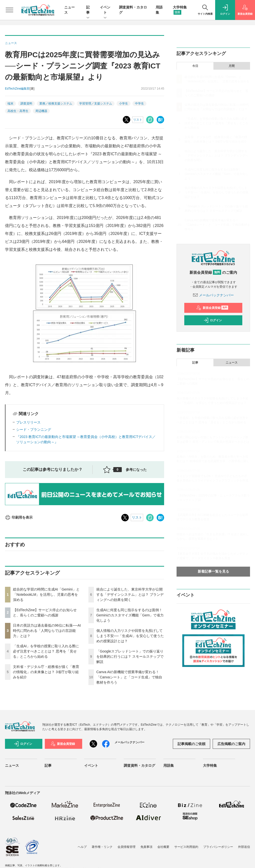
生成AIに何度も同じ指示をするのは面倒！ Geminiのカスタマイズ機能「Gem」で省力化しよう (130, 615)
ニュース (232, 362)
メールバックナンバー (213, 295)
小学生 (123, 103)
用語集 (168, 765)
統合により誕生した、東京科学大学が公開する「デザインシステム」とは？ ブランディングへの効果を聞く (130, 594)
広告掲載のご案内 (231, 744)
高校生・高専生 (17, 111)
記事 (87, 10)
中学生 (139, 103)
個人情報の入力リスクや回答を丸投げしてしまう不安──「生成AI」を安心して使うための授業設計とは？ (130, 636)
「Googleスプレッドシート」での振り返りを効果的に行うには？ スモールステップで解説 (130, 656)
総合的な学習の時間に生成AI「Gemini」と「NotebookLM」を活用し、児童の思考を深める (46, 594)
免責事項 (146, 847)
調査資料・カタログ (139, 765)
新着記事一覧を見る (213, 571)
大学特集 (210, 765)
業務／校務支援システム (55, 103)
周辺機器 (41, 111)
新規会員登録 (212, 307)
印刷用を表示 (19, 517)
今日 (195, 66)
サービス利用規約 (186, 847)
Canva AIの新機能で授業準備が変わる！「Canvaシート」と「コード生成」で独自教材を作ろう (129, 677)
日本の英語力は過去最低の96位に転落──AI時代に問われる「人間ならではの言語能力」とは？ (47, 630)
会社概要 (163, 847)
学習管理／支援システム (95, 103)
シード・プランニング (33, 430)
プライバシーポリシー (218, 847)
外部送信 (244, 847)
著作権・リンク (102, 847)
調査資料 (26, 103)
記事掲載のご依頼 (191, 744)
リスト (137, 119)
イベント (105, 10)
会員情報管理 (126, 847)
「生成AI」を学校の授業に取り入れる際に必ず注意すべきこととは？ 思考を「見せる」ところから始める (46, 651)
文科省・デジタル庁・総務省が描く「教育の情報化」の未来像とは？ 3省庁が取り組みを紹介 (46, 672)
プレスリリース (28, 422)
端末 (10, 103)
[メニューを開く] (9, 10)
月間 (232, 66)
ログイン (212, 320)
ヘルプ (82, 847)
